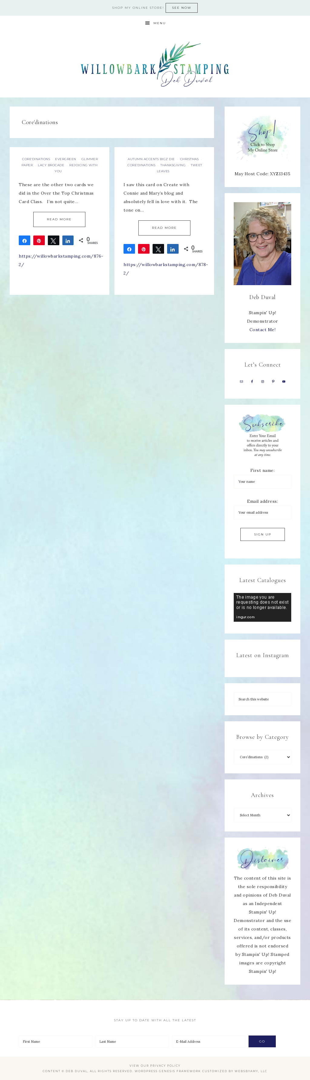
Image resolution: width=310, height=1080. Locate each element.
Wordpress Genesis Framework (168, 1071)
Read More (59, 219)
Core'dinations (36, 159)
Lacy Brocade (51, 165)
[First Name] (55, 1042)
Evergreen (65, 159)
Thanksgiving (173, 165)
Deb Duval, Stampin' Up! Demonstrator (155, 64)
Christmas (189, 159)
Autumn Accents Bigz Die (151, 159)
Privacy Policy (165, 1065)
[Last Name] (132, 1042)
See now (181, 8)
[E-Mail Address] (209, 1042)
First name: (262, 470)
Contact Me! (262, 329)
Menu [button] (159, 23)
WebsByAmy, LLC (251, 1071)
